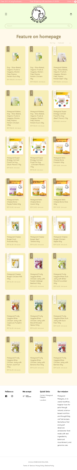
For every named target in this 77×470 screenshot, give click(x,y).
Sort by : (53, 43)
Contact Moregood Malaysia (46, 396)
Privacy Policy (40, 466)
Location (43, 400)
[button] (6, 14)
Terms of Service (29, 466)
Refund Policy (49, 466)
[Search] (69, 26)
